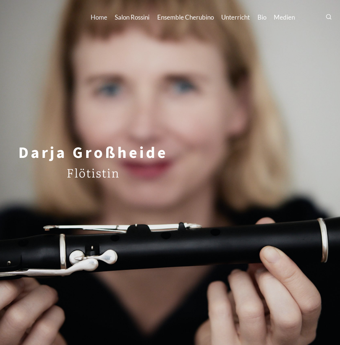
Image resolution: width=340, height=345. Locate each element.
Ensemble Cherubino (185, 17)
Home (99, 17)
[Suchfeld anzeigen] (329, 17)
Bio (261, 17)
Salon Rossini (132, 17)
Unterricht (235, 17)
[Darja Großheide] (44, 17)
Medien (284, 17)
